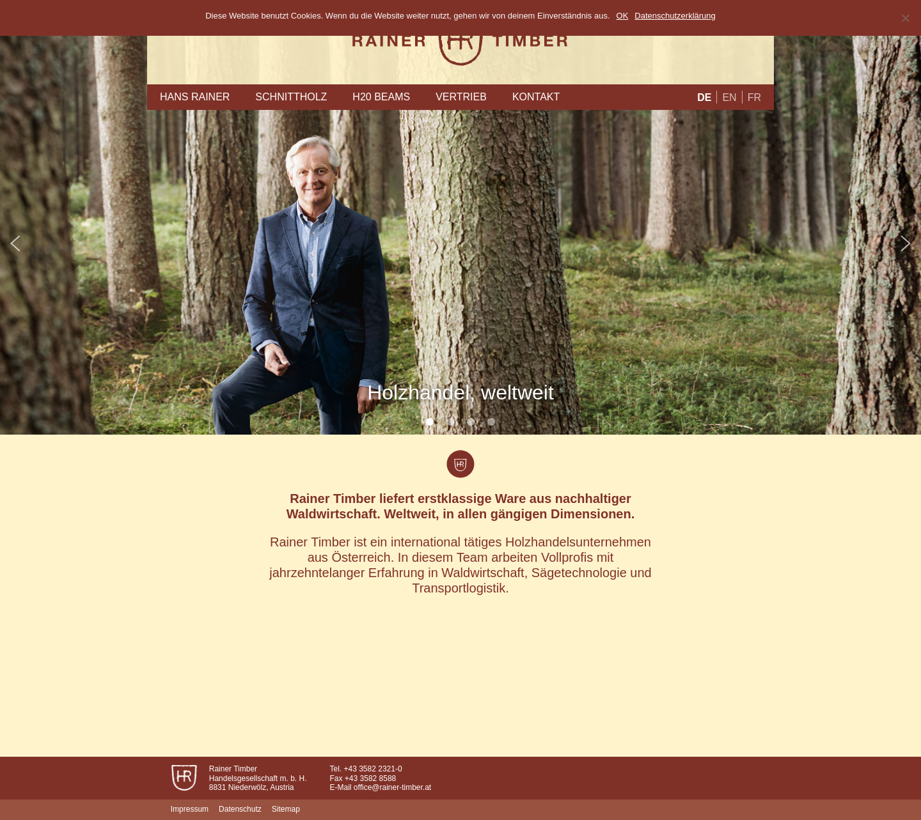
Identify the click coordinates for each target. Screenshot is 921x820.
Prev (16, 243)
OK (623, 15)
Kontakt (536, 96)
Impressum (190, 809)
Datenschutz (240, 809)
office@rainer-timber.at (392, 787)
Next (904, 243)
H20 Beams (381, 96)
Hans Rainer (195, 96)
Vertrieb (461, 96)
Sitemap (286, 809)
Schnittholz (291, 96)
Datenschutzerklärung (674, 15)
